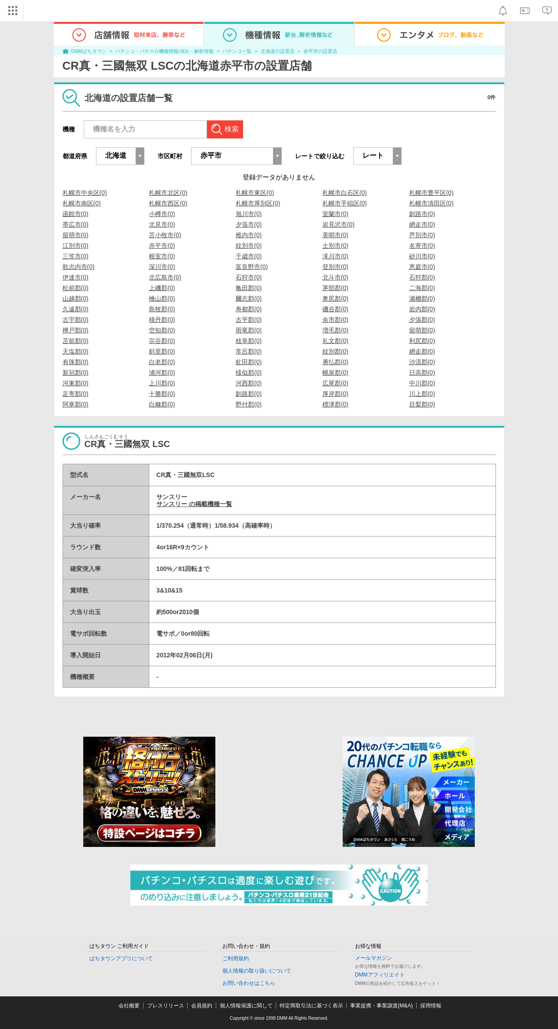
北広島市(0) (165, 277)
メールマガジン (373, 958)
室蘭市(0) (335, 214)
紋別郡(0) (335, 351)
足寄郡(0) (76, 394)
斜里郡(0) (162, 351)
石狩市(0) (249, 277)
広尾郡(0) (335, 383)
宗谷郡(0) (162, 341)
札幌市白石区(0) (344, 193)
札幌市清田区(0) (431, 203)
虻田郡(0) (249, 362)
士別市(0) (335, 245)
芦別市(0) (422, 235)
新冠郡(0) (76, 372)
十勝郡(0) (162, 394)
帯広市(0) (76, 224)
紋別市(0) (249, 245)
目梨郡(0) (422, 404)
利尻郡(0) (422, 341)
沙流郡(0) (422, 362)
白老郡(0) (162, 362)
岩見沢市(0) (338, 224)
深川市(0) (162, 267)
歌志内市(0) (79, 267)
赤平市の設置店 (320, 51)
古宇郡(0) (76, 320)
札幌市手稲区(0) (344, 203)
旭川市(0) (249, 214)
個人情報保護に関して (246, 1006)
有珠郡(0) (76, 362)
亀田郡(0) (249, 288)
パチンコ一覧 (236, 51)
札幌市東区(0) (255, 193)
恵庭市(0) (422, 267)
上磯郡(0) (162, 288)
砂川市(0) (422, 256)
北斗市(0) (335, 277)
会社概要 (129, 1006)
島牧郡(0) (162, 309)
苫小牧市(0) (165, 235)
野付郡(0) (249, 404)
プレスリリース (165, 1006)
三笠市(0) (76, 256)
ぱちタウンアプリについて (121, 958)
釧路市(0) (422, 214)
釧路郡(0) (249, 394)
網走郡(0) (422, 351)
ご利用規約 (235, 958)
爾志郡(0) (249, 298)
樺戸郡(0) (76, 330)
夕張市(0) (249, 224)
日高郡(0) (422, 372)
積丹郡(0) (162, 320)
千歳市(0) (249, 256)
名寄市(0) (422, 245)
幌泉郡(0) (335, 372)
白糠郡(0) (162, 404)
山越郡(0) (76, 298)
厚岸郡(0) (335, 394)
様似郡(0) (249, 372)
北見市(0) (162, 224)
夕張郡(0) (422, 320)
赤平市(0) (162, 245)
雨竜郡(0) (249, 330)
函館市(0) (76, 214)
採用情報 (430, 1006)
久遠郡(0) (76, 309)
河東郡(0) (76, 383)
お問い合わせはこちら (248, 983)
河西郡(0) (249, 383)
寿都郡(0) (249, 309)
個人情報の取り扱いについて (256, 971)
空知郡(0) (162, 330)
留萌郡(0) (422, 330)
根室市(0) (162, 256)
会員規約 (201, 1006)
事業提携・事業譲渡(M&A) (381, 1006)
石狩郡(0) (422, 277)
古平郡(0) (249, 320)
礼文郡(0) (335, 341)
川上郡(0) (422, 394)
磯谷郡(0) (335, 309)
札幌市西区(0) (168, 203)
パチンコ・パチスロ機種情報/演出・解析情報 (164, 51)
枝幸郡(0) (249, 341)
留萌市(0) (76, 235)
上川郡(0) (162, 383)
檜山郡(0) (162, 298)
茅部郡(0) (335, 288)
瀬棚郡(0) (422, 298)
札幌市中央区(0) (85, 193)
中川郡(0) (422, 383)
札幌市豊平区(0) (431, 193)
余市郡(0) (335, 320)
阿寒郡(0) (76, 404)
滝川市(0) (335, 256)
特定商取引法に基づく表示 (311, 1006)
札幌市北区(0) (168, 193)
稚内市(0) (249, 235)
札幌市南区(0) (82, 203)
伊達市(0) (76, 277)
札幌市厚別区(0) (258, 203)
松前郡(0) (76, 288)
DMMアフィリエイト (380, 975)
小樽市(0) (162, 214)
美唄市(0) (335, 235)
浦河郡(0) (162, 372)
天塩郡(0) (76, 351)
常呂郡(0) (249, 351)
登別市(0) (335, 267)
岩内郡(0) (422, 309)
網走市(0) (422, 224)
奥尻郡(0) (335, 298)
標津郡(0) (335, 404)
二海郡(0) (422, 288)
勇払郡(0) (335, 362)
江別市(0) (76, 245)
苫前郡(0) (76, 341)
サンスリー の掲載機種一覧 (194, 503)
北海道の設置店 (278, 51)
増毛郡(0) (335, 330)
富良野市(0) (252, 267)
